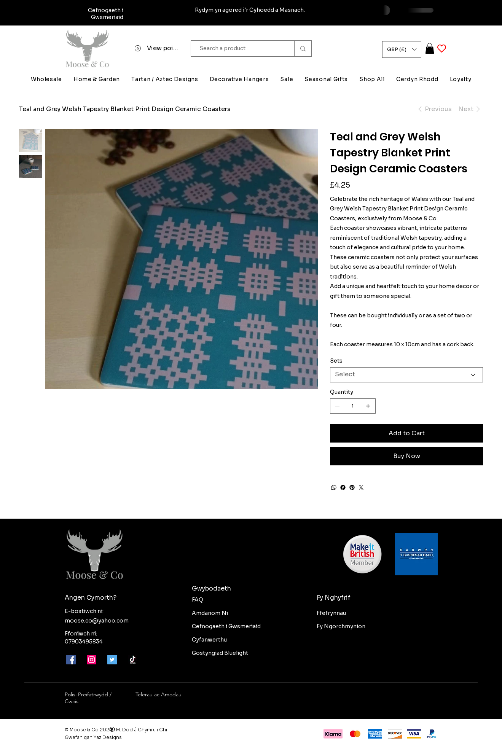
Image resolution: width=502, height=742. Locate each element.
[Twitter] (361, 487)
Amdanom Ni (210, 613)
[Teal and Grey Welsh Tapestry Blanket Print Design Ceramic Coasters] (125, 109)
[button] (401, 49)
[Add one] (368, 406)
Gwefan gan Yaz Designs (93, 737)
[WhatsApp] (334, 487)
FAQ (197, 599)
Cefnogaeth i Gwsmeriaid (226, 626)
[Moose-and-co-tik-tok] (132, 659)
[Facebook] (343, 487)
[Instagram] (91, 659)
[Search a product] (238, 48)
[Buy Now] (406, 456)
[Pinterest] (352, 487)
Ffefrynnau (331, 613)
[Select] (406, 374)
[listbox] (401, 49)
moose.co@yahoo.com (97, 620)
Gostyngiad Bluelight (220, 653)
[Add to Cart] (406, 433)
